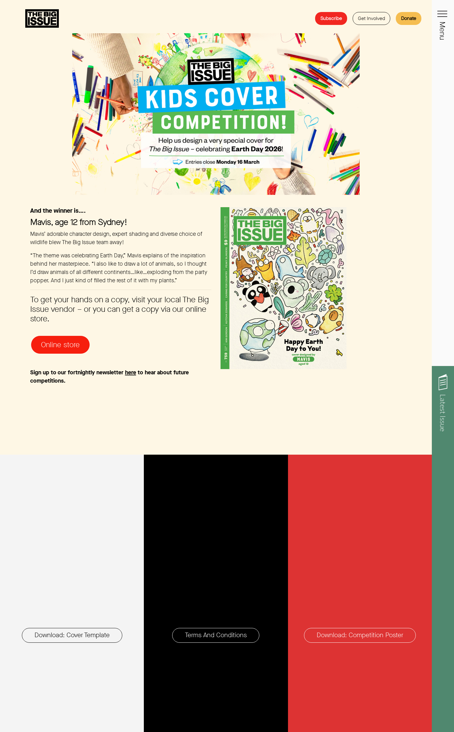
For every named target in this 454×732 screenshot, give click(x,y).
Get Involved (371, 18)
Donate (408, 18)
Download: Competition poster (360, 635)
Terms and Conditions (216, 635)
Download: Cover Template (72, 635)
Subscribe (331, 18)
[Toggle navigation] (443, 17)
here (130, 372)
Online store (60, 345)
